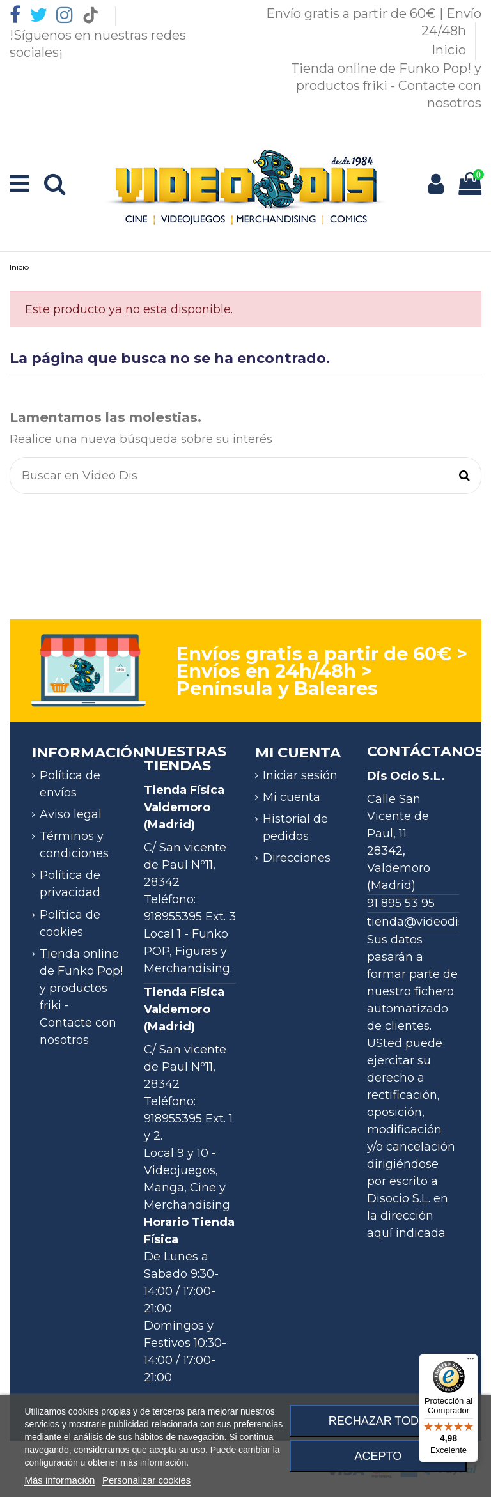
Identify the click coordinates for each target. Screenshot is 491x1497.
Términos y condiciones (74, 844)
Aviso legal (71, 814)
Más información (59, 1480)
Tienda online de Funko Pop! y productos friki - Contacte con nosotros (386, 86)
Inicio (450, 50)
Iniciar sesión (300, 775)
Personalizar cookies (146, 1480)
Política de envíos (70, 784)
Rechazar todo (378, 1421)
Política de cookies (70, 923)
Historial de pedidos (295, 827)
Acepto (378, 1456)
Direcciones (297, 858)
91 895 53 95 (401, 903)
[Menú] (470, 1361)
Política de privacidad (70, 883)
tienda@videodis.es (423, 922)
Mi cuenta (291, 797)
